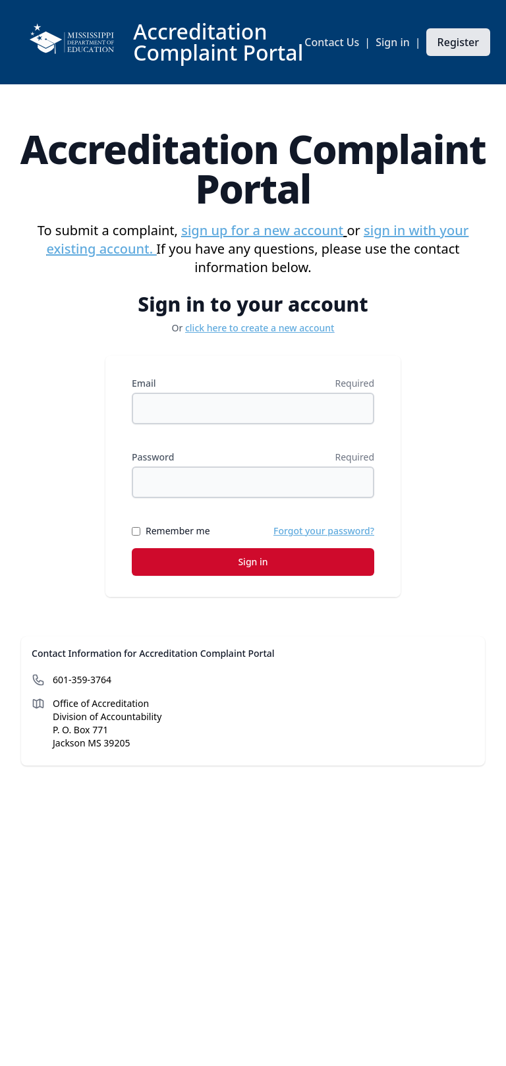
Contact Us (331, 42)
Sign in (393, 42)
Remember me (178, 530)
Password (153, 457)
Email (144, 383)
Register (458, 42)
